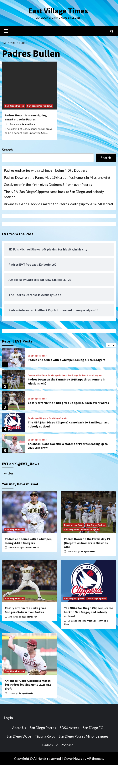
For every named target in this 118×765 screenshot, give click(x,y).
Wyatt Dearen (29, 616)
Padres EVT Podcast (57, 745)
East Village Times (58, 11)
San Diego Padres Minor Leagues (85, 375)
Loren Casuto (32, 547)
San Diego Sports (58, 418)
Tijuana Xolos (45, 736)
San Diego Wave (19, 736)
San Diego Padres (14, 105)
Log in (8, 718)
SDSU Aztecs (69, 727)
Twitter (7, 473)
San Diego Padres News (39, 105)
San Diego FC (93, 727)
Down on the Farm (37, 375)
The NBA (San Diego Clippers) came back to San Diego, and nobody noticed (54, 194)
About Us (19, 727)
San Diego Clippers (38, 418)
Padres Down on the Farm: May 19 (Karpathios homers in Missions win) (57, 177)
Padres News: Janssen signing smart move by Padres (26, 117)
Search (7, 150)
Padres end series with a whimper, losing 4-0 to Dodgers (45, 170)
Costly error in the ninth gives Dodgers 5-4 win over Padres (48, 184)
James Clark (28, 124)
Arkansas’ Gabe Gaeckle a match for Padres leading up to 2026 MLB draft (58, 204)
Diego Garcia (88, 551)
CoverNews (73, 758)
